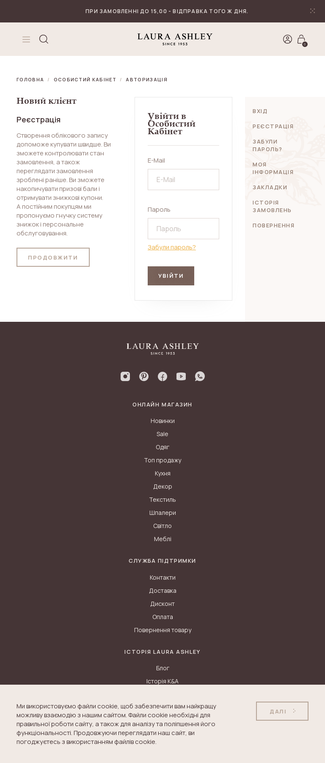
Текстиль (162, 499)
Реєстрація (273, 126)
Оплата (162, 617)
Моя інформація (273, 168)
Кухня (163, 473)
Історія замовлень (272, 206)
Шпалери (162, 513)
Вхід (260, 111)
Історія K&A (162, 681)
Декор (162, 486)
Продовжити (53, 257)
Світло (162, 526)
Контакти (163, 577)
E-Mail (156, 160)
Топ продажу (162, 460)
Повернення (274, 225)
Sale (162, 434)
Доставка (162, 590)
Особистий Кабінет (85, 79)
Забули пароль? (172, 247)
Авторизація (147, 79)
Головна (30, 79)
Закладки (270, 187)
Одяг (162, 447)
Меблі (162, 539)
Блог (162, 668)
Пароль (159, 209)
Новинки (163, 421)
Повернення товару (162, 630)
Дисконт (162, 604)
